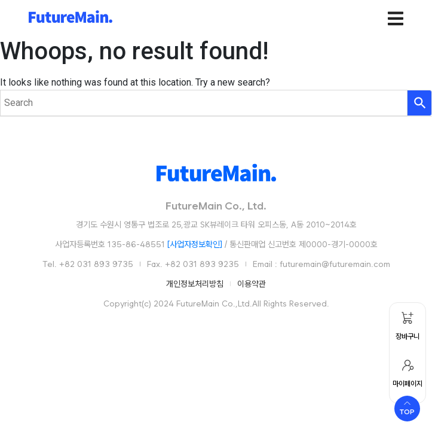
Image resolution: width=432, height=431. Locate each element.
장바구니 (409, 336)
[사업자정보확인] (194, 244)
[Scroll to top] (407, 408)
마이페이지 (409, 384)
